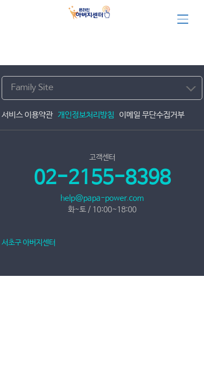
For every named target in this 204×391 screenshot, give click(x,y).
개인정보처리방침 (86, 114)
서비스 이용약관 (27, 114)
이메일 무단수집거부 (151, 114)
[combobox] (102, 88)
